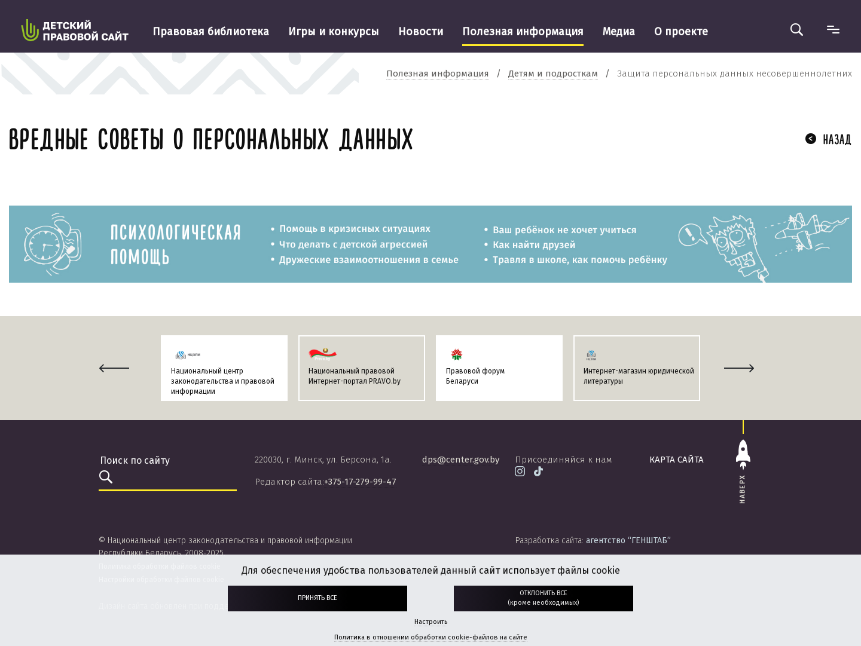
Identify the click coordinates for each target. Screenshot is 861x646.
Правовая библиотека (210, 31)
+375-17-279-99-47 (360, 481)
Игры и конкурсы (333, 31)
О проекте (681, 31)
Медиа (619, 31)
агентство (628, 540)
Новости (420, 31)
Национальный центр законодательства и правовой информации (222, 381)
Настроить (430, 622)
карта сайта (676, 459)
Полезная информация (523, 31)
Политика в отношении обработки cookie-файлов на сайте (430, 637)
